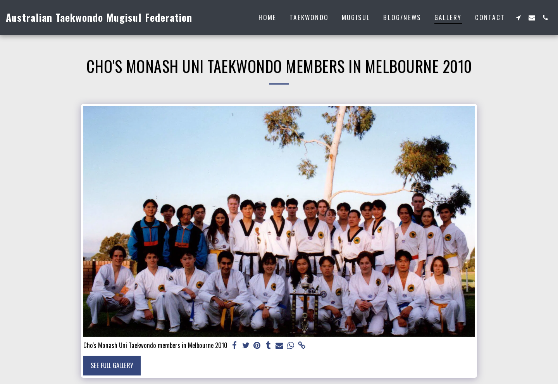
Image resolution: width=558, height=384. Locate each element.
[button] (518, 17)
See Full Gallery (112, 365)
